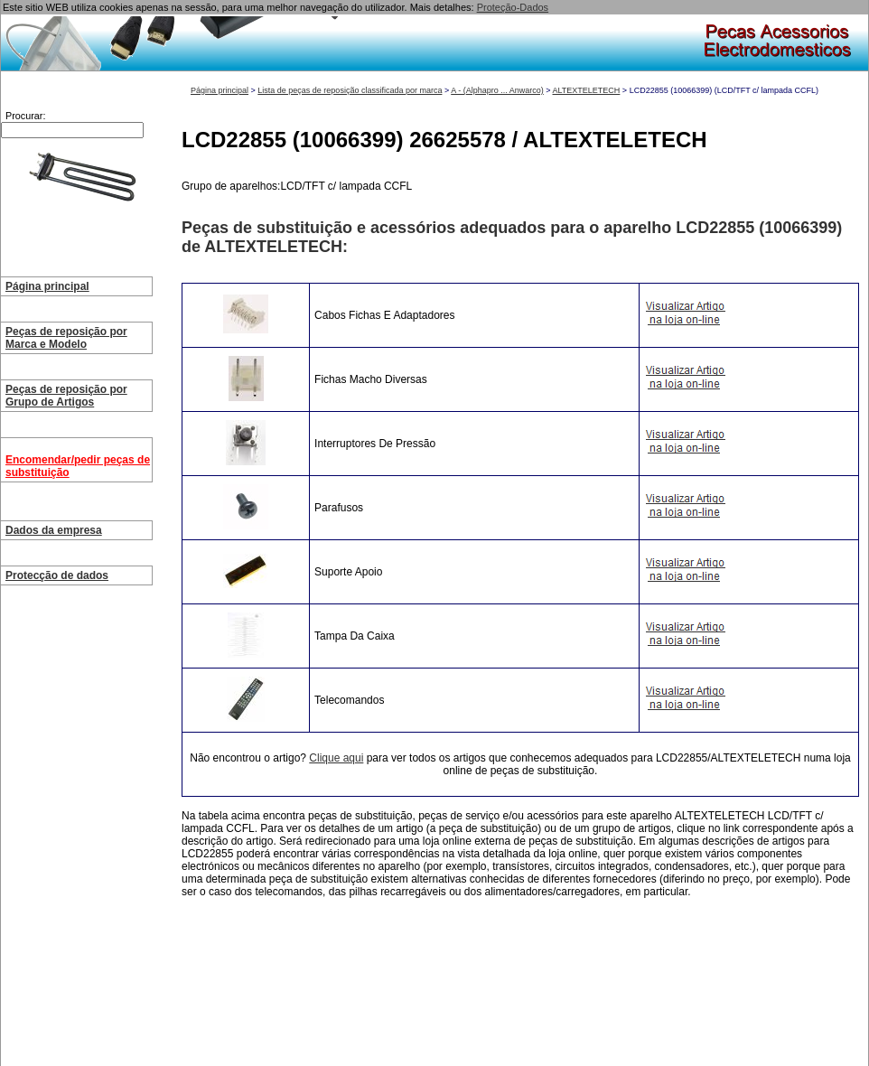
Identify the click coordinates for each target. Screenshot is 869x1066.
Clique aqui (336, 758)
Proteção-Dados (513, 7)
